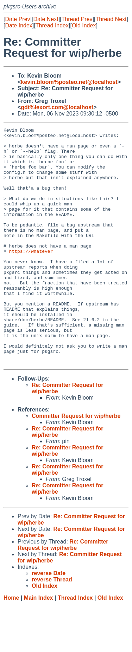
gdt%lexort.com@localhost (57, 107)
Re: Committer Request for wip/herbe (63, 592)
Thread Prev (77, 19)
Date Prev (17, 19)
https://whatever (31, 276)
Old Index (84, 25)
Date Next (45, 19)
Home (11, 645)
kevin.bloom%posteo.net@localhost (69, 82)
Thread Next (110, 19)
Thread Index (52, 25)
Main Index (38, 645)
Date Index (18, 25)
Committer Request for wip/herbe (76, 463)
